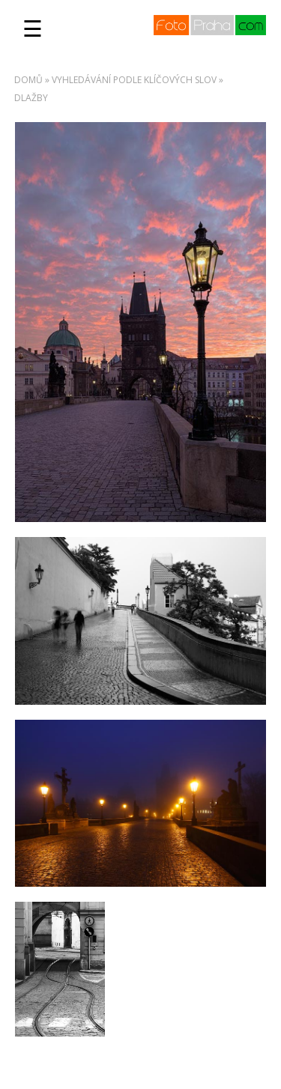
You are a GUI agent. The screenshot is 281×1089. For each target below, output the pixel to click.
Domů (28, 79)
